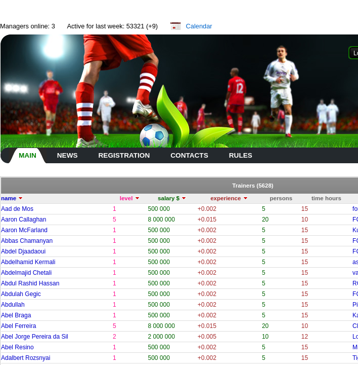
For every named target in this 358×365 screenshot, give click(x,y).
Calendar (199, 26)
